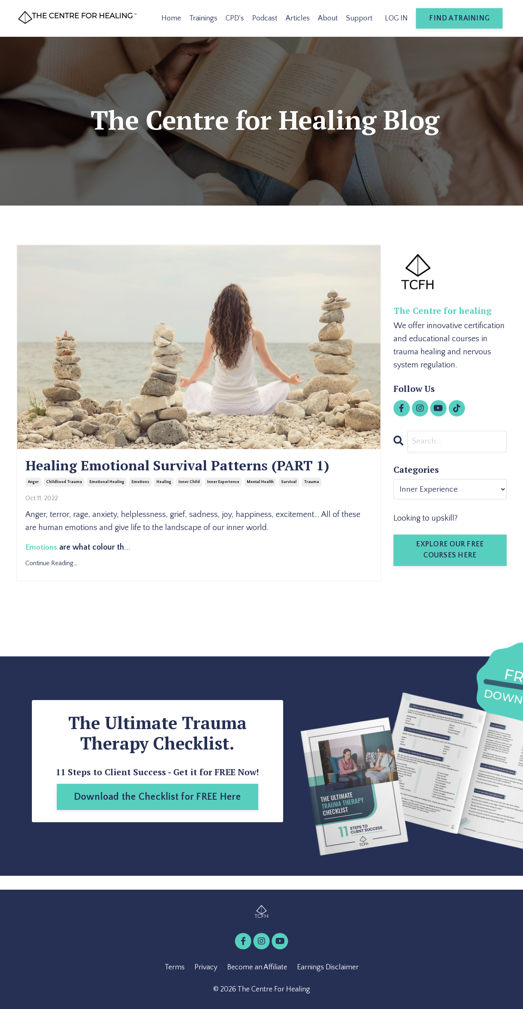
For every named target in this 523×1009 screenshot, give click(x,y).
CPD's (235, 18)
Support (359, 18)
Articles (298, 18)
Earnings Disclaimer (328, 968)
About (328, 18)
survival (289, 483)
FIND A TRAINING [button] (459, 18)
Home (171, 18)
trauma (311, 483)
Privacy (205, 968)
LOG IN (396, 18)
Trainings (203, 18)
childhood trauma (64, 483)
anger (33, 483)
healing (163, 483)
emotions (140, 483)
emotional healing (106, 483)
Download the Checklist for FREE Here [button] (157, 798)
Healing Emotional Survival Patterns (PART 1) (188, 466)
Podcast (264, 18)
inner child (189, 483)
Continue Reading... (51, 564)
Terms (175, 968)
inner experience (223, 483)
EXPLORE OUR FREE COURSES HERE (450, 550)
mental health (260, 483)
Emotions (41, 548)
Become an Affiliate (257, 968)
